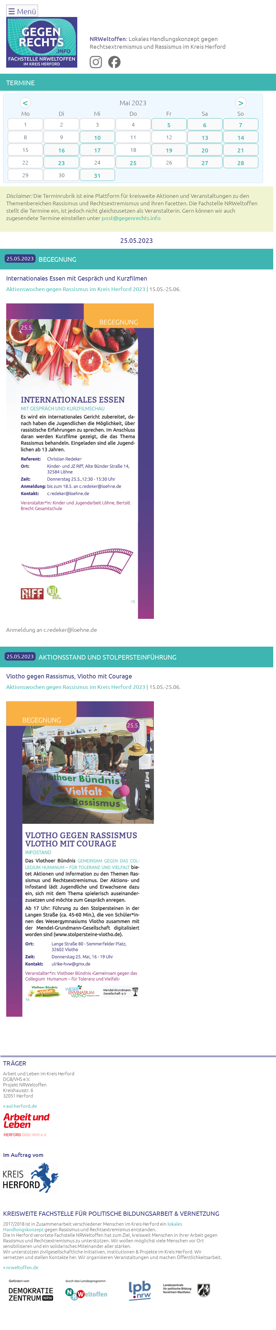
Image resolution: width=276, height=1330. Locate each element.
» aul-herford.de (20, 1106)
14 (240, 137)
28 (240, 163)
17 (97, 150)
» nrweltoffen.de (20, 1267)
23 (61, 163)
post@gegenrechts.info (131, 218)
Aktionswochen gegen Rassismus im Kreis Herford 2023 (75, 289)
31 (97, 175)
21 (240, 150)
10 (97, 137)
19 (169, 150)
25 (133, 163)
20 (205, 150)
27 (205, 163)
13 (205, 137)
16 (61, 150)
